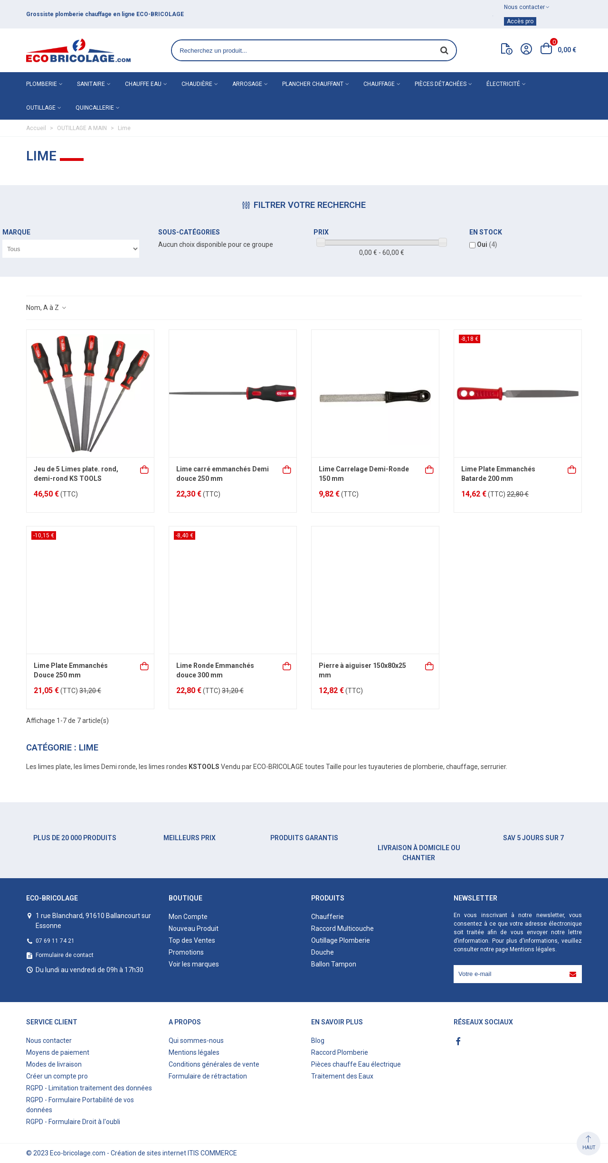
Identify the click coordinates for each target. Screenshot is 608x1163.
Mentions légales (532, 949)
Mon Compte (188, 916)
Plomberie (41, 84)
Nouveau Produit (193, 928)
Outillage (41, 107)
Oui (487, 244)
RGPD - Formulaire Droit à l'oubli (73, 1121)
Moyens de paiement (57, 1052)
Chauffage (379, 84)
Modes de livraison (54, 1064)
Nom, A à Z (46, 307)
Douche (322, 952)
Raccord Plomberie (339, 1052)
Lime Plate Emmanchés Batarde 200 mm (498, 473)
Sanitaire (91, 84)
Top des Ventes (192, 940)
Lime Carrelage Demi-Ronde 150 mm (364, 473)
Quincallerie (95, 107)
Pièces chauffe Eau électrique (356, 1064)
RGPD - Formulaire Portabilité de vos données (80, 1105)
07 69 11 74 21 (55, 941)
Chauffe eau (143, 84)
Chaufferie (327, 916)
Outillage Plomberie (340, 940)
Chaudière (196, 84)
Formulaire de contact (65, 955)
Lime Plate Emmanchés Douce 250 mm (71, 670)
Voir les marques (194, 964)
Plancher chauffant (312, 84)
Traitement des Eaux (342, 1076)
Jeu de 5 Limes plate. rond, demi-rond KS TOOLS (76, 473)
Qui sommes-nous (196, 1040)
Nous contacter (49, 1040)
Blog (317, 1040)
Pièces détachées (440, 84)
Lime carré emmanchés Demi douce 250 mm (222, 473)
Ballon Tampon (333, 964)
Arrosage (247, 84)
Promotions (186, 952)
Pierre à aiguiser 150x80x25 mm (362, 670)
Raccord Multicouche (342, 928)
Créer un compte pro (57, 1076)
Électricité (503, 84)
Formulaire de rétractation (208, 1076)
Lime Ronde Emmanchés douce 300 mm (215, 670)
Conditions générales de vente (214, 1064)
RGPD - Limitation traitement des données (89, 1088)
